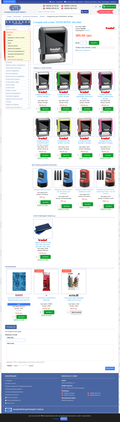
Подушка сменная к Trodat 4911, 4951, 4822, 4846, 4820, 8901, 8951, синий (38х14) (43, 244)
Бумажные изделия (11, 29)
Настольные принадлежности (16, 51)
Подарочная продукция (12, 104)
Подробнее (56, 418)
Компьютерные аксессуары (13, 68)
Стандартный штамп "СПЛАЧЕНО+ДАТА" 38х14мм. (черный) (42, 143)
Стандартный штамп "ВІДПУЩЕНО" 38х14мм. (105, 142)
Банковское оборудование (13, 93)
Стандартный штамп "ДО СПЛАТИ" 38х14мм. (42, 95)
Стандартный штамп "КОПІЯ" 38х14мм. (63, 95)
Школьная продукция (12, 73)
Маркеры (10, 40)
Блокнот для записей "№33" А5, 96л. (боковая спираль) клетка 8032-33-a (19, 298)
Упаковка (8, 101)
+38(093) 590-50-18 (52, 8)
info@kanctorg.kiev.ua (67, 400)
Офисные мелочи (13, 46)
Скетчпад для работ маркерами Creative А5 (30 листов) (73, 298)
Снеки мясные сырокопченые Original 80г (46, 298)
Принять (64, 418)
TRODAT (87, 30)
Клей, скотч (11, 56)
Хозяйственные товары (12, 82)
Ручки (9, 35)
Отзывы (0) (11, 326)
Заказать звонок (10, 1)
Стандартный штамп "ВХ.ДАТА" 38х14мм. (63, 142)
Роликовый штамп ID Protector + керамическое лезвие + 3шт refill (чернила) (106, 191)
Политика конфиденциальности (14, 391)
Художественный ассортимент (14, 99)
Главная (9, 16)
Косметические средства (13, 79)
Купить (94, 43)
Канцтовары (17, 16)
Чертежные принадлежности (16, 54)
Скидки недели (104, 12)
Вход (99, 2)
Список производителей (13, 400)
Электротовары (10, 85)
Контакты (80, 2)
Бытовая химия (10, 87)
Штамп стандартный (84, 50)
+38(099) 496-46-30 (70, 8)
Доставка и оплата (71, 2)
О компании (59, 2)
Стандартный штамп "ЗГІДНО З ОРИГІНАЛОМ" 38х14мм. (105, 97)
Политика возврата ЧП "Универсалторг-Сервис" (18, 385)
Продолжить (110, 368)
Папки (9, 43)
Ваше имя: (10, 337)
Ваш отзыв (10, 343)
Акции (53, 2)
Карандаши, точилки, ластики (16, 37)
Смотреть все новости (90, 2)
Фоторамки (9, 62)
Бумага (8, 26)
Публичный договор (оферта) (13, 388)
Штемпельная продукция (30, 16)
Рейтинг (9, 365)
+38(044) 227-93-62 (52, 6)
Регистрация (105, 2)
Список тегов (10, 402)
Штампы (42, 16)
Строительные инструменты (14, 107)
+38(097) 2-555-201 (70, 6)
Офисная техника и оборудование (15, 65)
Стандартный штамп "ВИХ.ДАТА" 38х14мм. (84, 142)
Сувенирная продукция (12, 96)
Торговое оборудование (12, 70)
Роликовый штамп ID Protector (42, 189)
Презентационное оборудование (15, 76)
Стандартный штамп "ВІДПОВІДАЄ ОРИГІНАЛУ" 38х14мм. (84, 97)
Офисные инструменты (14, 48)
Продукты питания (11, 90)
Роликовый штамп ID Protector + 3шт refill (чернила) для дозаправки (63, 191)
